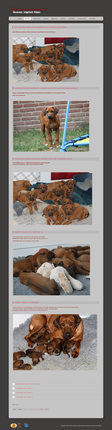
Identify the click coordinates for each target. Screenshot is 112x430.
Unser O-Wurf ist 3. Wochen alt (28, 232)
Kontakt (92, 18)
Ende (47, 409)
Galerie (72, 18)
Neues (27, 18)
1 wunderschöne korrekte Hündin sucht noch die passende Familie (45, 88)
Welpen (54, 18)
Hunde (45, 18)
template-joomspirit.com (111, 423)
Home (20, 18)
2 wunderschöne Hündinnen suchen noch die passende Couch (43, 159)
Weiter (41, 409)
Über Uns (36, 18)
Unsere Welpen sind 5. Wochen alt (24, 392)
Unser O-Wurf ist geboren (26, 302)
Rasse (63, 18)
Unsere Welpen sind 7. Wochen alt (24, 388)
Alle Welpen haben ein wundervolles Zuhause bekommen (40, 27)
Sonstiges (82, 18)
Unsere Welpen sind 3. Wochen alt (24, 397)
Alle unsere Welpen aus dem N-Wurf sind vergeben (28, 384)
